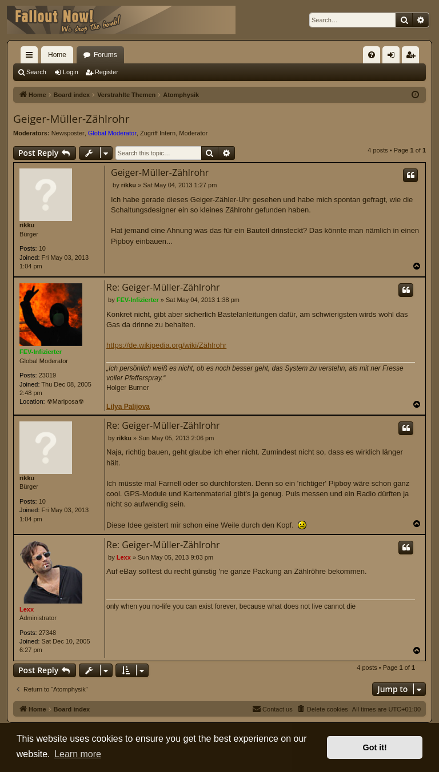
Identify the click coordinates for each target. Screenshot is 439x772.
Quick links (31, 57)
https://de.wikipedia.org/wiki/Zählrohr (166, 345)
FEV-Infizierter (40, 351)
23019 (48, 375)
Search (36, 72)
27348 (48, 632)
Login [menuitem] (394, 57)
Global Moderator (112, 133)
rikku (26, 225)
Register (106, 72)
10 (42, 248)
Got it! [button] (375, 747)
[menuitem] (371, 54)
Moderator (193, 133)
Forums (105, 55)
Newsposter (68, 133)
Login (70, 72)
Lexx (26, 609)
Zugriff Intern (157, 133)
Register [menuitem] (413, 57)
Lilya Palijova (128, 407)
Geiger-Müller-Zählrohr (71, 118)
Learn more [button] (77, 754)
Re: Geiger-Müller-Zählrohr (163, 287)
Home (57, 55)
